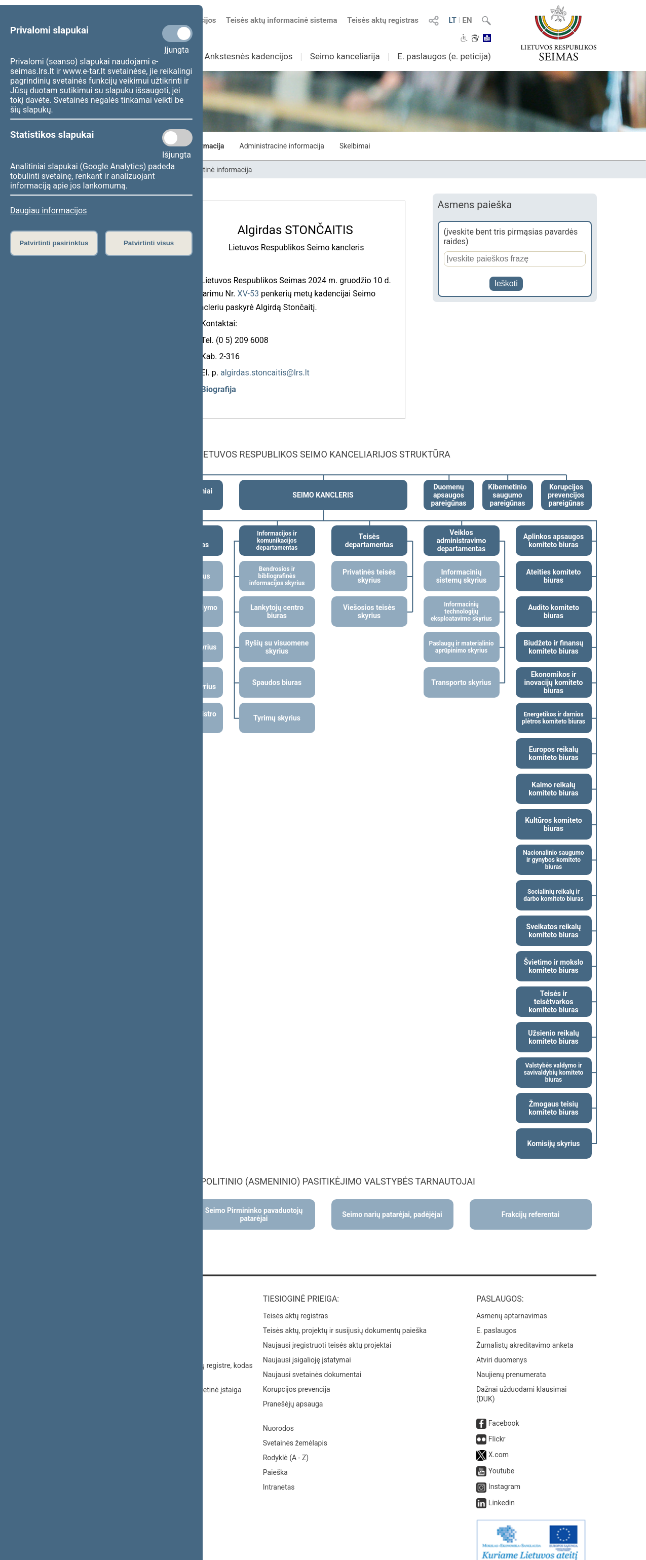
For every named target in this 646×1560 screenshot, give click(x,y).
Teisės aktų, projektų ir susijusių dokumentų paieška (345, 1319)
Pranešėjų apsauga (293, 1393)
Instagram (504, 1475)
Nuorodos (278, 1417)
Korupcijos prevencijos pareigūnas (566, 484)
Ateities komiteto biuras (553, 565)
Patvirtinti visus (149, 243)
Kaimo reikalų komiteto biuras (553, 778)
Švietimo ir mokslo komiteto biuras (554, 955)
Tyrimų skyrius (276, 707)
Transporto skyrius (461, 671)
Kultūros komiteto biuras (553, 813)
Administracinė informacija (282, 146)
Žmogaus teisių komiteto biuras (553, 1097)
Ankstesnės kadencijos (249, 56)
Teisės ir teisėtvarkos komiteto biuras (553, 990)
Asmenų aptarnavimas (511, 1305)
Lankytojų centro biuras (276, 600)
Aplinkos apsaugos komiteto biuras (553, 529)
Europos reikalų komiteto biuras (553, 742)
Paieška (275, 1461)
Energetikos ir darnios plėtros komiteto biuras (553, 707)
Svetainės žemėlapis (295, 1432)
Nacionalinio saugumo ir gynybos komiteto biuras (553, 848)
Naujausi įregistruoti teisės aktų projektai (327, 1334)
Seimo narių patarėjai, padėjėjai (392, 1203)
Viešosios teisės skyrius (369, 600)
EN (467, 20)
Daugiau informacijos (48, 210)
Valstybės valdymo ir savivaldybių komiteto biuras (554, 1061)
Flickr (497, 1428)
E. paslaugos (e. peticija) (444, 56)
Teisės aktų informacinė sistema (281, 20)
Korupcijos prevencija (296, 1378)
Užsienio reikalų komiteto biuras (553, 1026)
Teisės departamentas (369, 529)
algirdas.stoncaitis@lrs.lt (265, 369)
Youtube (501, 1460)
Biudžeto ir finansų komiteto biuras (554, 636)
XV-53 (248, 290)
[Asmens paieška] (515, 259)
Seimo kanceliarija (345, 56)
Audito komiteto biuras (553, 600)
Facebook (503, 1412)
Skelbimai (354, 146)
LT (452, 20)
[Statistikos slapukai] (177, 137)
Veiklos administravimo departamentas (461, 529)
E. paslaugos (496, 1319)
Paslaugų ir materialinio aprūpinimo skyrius (461, 636)
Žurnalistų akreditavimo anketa (525, 1334)
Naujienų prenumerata (511, 1363)
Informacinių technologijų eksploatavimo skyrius (461, 600)
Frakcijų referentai (531, 1203)
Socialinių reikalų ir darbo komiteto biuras (553, 884)
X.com (498, 1443)
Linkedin (501, 1492)
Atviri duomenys (501, 1349)
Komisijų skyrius (553, 1132)
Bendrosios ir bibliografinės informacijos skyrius (277, 565)
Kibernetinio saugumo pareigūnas (507, 484)
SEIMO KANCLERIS (322, 484)
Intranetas (279, 1476)
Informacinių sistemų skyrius (461, 565)
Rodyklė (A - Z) (286, 1446)
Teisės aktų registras (383, 20)
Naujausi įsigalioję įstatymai (307, 1349)
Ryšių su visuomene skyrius (277, 636)
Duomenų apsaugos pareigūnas (449, 484)
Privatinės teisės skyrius (369, 565)
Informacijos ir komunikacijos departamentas (277, 529)
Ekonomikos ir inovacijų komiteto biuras (553, 671)
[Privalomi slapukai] (177, 33)
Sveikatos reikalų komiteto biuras (553, 919)
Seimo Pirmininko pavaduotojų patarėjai (254, 1203)
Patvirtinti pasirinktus (53, 243)
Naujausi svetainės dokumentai (312, 1363)
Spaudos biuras (276, 671)
